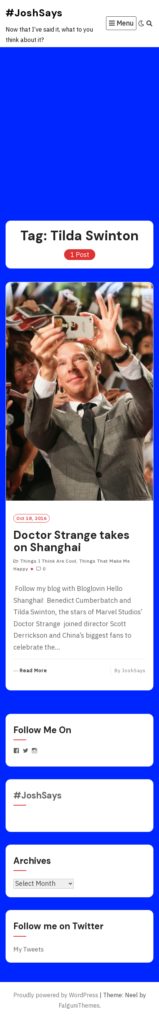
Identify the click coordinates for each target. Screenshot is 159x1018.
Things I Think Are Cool (48, 561)
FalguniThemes (79, 1005)
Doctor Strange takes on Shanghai (71, 541)
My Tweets (28, 949)
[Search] (149, 23)
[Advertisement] (79, 130)
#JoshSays (34, 12)
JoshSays (134, 670)
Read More (33, 670)
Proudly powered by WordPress (55, 995)
